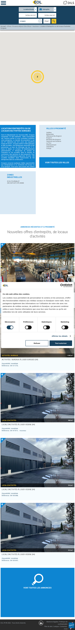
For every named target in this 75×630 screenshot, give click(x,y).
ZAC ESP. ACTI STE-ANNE (15, 183)
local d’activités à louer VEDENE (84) (18, 424)
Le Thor (48, 143)
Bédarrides (50, 134)
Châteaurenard (51, 145)
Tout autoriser (61, 343)
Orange (48, 148)
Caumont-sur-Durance (53, 141)
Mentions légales (52, 622)
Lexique (56, 626)
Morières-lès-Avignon (53, 139)
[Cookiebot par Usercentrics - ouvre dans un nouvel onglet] (62, 285)
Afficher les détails (60, 336)
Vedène (48, 132)
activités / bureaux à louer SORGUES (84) (20, 360)
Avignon (49, 138)
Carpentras (50, 146)
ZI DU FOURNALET (13, 181)
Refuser (37, 343)
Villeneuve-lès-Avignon (54, 136)
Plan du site (48, 626)
